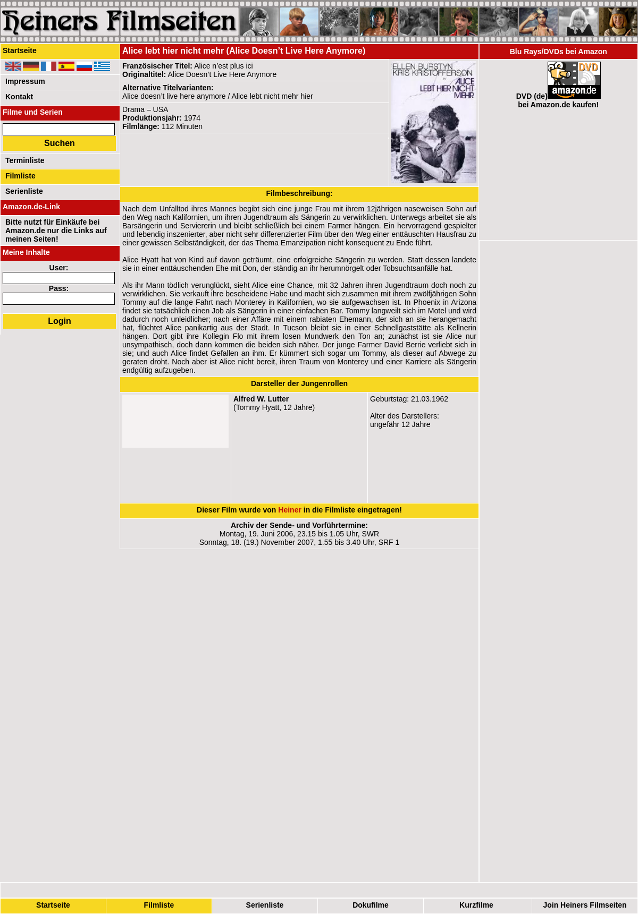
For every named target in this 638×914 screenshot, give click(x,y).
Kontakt (19, 96)
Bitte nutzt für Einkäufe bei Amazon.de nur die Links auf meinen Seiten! (56, 230)
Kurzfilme (476, 905)
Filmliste (159, 905)
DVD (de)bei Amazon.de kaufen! (558, 100)
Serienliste (265, 905)
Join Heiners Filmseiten (584, 905)
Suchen (59, 143)
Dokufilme (370, 905)
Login (59, 321)
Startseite (53, 905)
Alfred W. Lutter (261, 399)
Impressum (25, 81)
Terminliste (25, 160)
